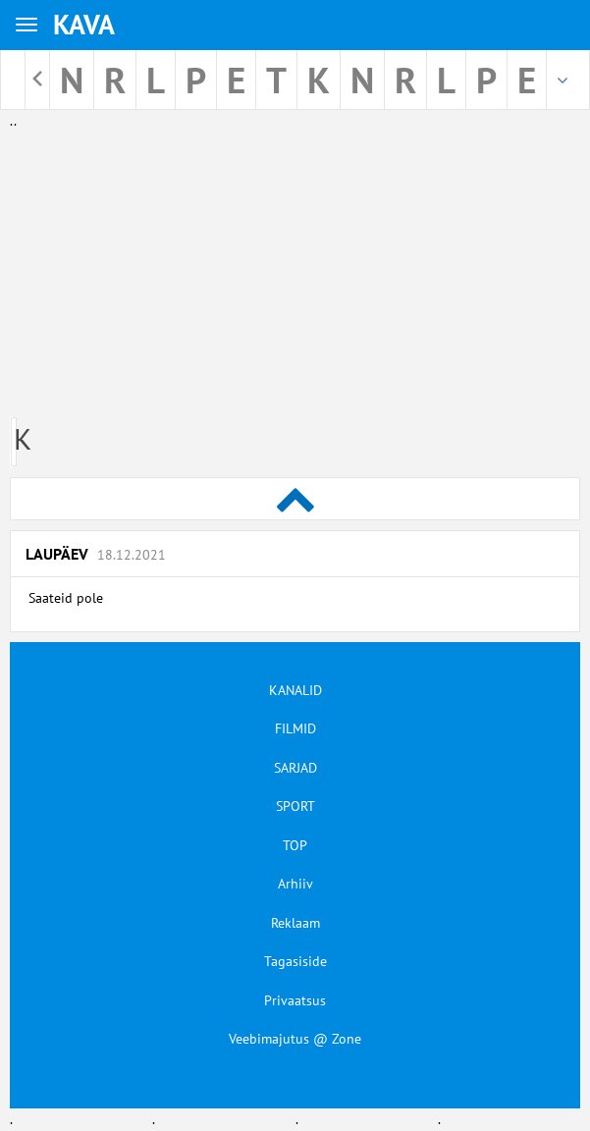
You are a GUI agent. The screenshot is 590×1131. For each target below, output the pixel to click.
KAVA (84, 24)
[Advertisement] (295, 269)
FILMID (295, 728)
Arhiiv (295, 883)
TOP (295, 845)
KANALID (295, 690)
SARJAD (295, 768)
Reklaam (295, 923)
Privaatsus (295, 1000)
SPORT (295, 806)
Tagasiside (295, 961)
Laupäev (96, 554)
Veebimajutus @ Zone (295, 1039)
